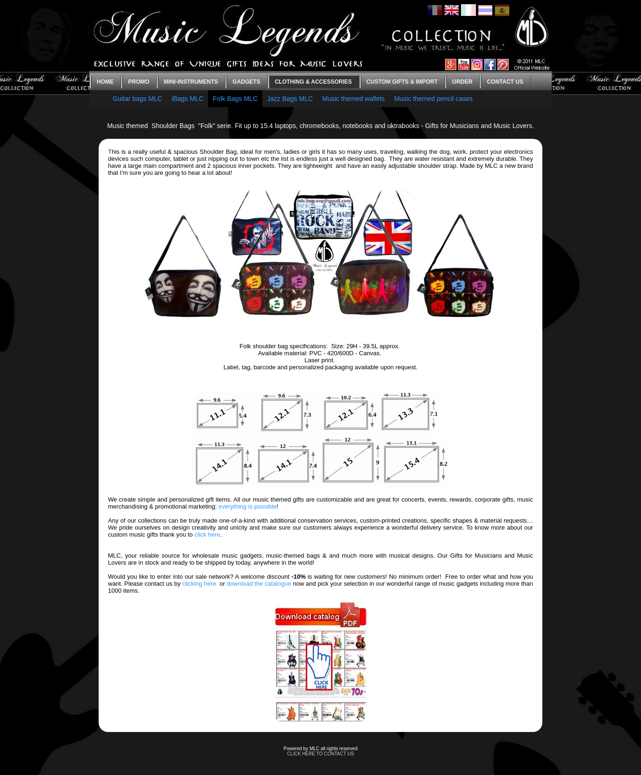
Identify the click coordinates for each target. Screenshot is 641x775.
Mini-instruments (191, 82)
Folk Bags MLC (235, 98)
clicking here (199, 583)
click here (207, 534)
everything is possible (247, 506)
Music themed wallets (353, 98)
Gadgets (246, 82)
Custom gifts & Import (402, 82)
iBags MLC (187, 98)
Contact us (505, 82)
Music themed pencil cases (433, 98)
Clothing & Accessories (313, 82)
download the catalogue (259, 583)
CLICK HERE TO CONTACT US (320, 753)
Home (105, 82)
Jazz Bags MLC (290, 98)
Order (462, 82)
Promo (138, 82)
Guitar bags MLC (137, 98)
